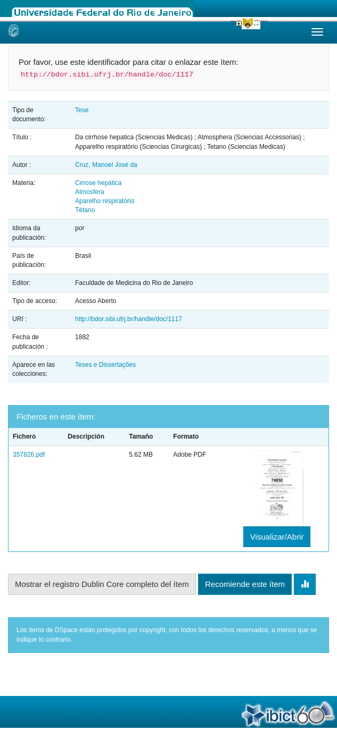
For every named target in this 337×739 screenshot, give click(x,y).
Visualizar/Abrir (277, 536)
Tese (81, 110)
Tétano (85, 210)
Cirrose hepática (98, 183)
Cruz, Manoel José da (106, 165)
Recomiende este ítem (245, 584)
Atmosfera (89, 192)
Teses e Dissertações (105, 364)
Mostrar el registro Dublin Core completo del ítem (102, 584)
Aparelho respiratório (104, 201)
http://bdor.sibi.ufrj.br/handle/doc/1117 (128, 319)
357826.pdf (29, 454)
